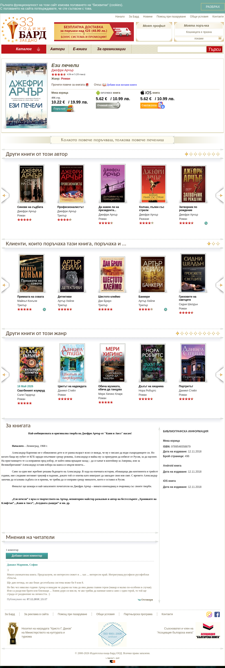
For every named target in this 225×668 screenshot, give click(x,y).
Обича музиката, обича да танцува (110, 388)
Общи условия (199, 16)
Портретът (186, 386)
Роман (65, 78)
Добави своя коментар (26, 556)
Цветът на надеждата (72, 386)
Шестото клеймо (109, 296)
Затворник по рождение (188, 208)
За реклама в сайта (36, 614)
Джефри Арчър (62, 70)
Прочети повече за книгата (68, 84)
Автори (57, 49)
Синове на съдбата (30, 207)
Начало (120, 16)
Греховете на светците (187, 298)
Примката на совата (30, 296)
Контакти (218, 16)
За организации (111, 49)
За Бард (134, 16)
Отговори (147, 599)
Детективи (65, 296)
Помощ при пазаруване (171, 16)
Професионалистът (70, 207)
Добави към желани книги (122, 84)
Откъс (97, 84)
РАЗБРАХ (213, 7)
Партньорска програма (138, 614)
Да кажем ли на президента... (109, 208)
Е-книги (80, 49)
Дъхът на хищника (151, 386)
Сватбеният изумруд (31, 390)
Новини (147, 16)
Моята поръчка (196, 25)
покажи (198, 38)
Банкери (144, 296)
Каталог (24, 49)
